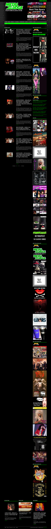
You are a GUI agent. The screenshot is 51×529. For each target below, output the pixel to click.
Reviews (12, 21)
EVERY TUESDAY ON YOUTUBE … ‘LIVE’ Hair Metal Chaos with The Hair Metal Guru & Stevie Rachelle (40, 115)
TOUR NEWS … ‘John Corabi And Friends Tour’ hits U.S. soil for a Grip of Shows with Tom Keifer (39, 102)
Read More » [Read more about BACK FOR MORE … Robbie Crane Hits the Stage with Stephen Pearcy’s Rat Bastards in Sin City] (17, 136)
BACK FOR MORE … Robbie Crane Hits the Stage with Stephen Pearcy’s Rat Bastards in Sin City (23, 128)
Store (34, 21)
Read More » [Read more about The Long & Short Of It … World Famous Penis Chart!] (20, 519)
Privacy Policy (45, 527)
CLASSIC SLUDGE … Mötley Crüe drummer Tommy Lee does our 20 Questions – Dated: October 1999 (11, 513)
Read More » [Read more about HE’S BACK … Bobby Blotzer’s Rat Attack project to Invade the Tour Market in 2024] (17, 69)
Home (6, 21)
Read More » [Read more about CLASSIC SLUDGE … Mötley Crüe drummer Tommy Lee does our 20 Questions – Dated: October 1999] (6, 520)
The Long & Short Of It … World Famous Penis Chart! (25, 513)
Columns (17, 21)
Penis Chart (22, 21)
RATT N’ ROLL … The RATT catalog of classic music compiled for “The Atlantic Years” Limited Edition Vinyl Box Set (23, 116)
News (9, 21)
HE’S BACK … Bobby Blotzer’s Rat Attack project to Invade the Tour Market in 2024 (23, 60)
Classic (26, 21)
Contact (30, 21)
